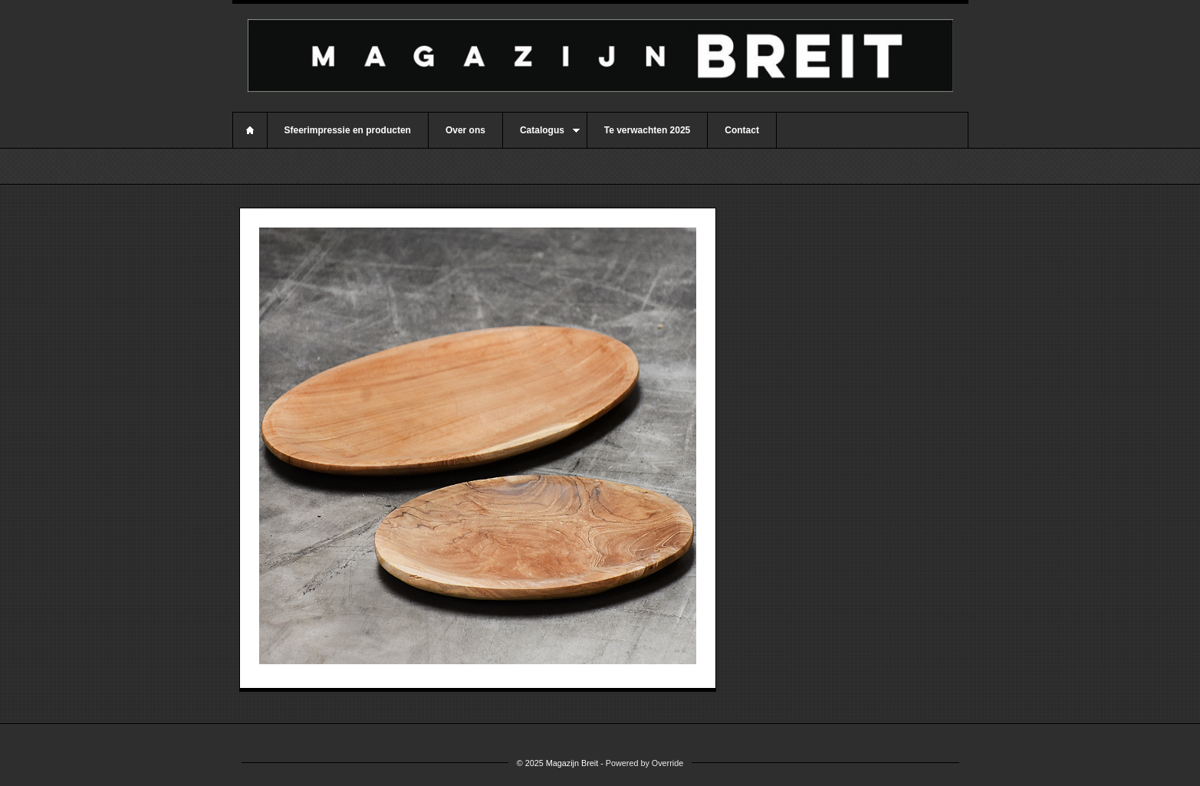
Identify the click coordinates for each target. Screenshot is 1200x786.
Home (250, 130)
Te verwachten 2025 (647, 130)
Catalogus (541, 136)
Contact (742, 130)
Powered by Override (644, 763)
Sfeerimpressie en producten (347, 130)
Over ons (465, 130)
